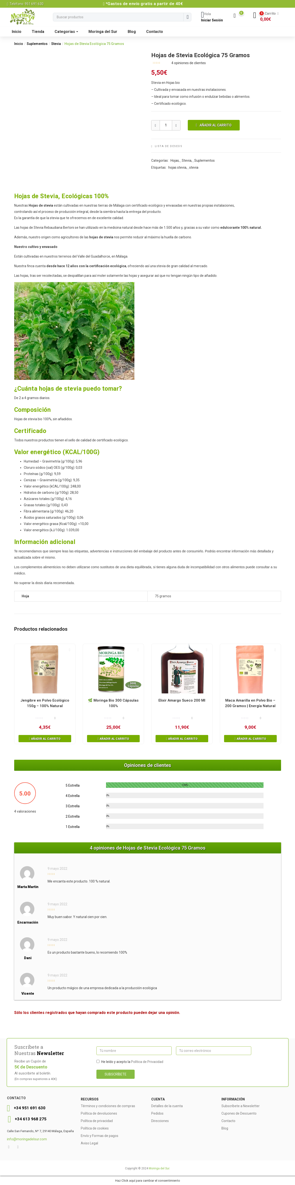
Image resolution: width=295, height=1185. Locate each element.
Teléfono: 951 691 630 (25, 4)
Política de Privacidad (147, 1062)
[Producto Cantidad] (166, 125)
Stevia (56, 44)
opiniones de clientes (188, 63)
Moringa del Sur (102, 31)
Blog (132, 31)
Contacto (154, 31)
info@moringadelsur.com (27, 1139)
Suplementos (37, 44)
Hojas (174, 160)
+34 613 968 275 (30, 1118)
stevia (193, 167)
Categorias (66, 31)
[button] (270, 16)
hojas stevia (177, 167)
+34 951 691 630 (29, 1107)
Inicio (16, 31)
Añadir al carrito (216, 125)
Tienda (38, 31)
